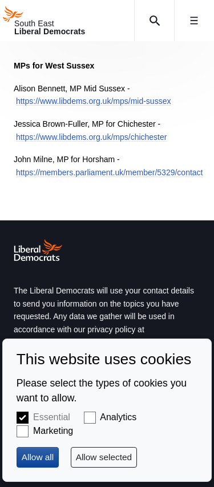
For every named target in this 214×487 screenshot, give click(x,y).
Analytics (118, 417)
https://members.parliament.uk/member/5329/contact (109, 172)
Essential (51, 417)
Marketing (53, 431)
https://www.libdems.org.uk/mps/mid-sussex (93, 101)
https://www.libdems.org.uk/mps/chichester (91, 137)
